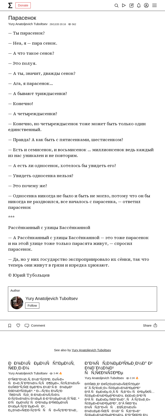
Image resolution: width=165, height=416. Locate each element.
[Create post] (131, 5)
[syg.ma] (10, 5)
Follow (32, 305)
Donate (23, 5)
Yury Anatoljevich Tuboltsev (27, 24)
